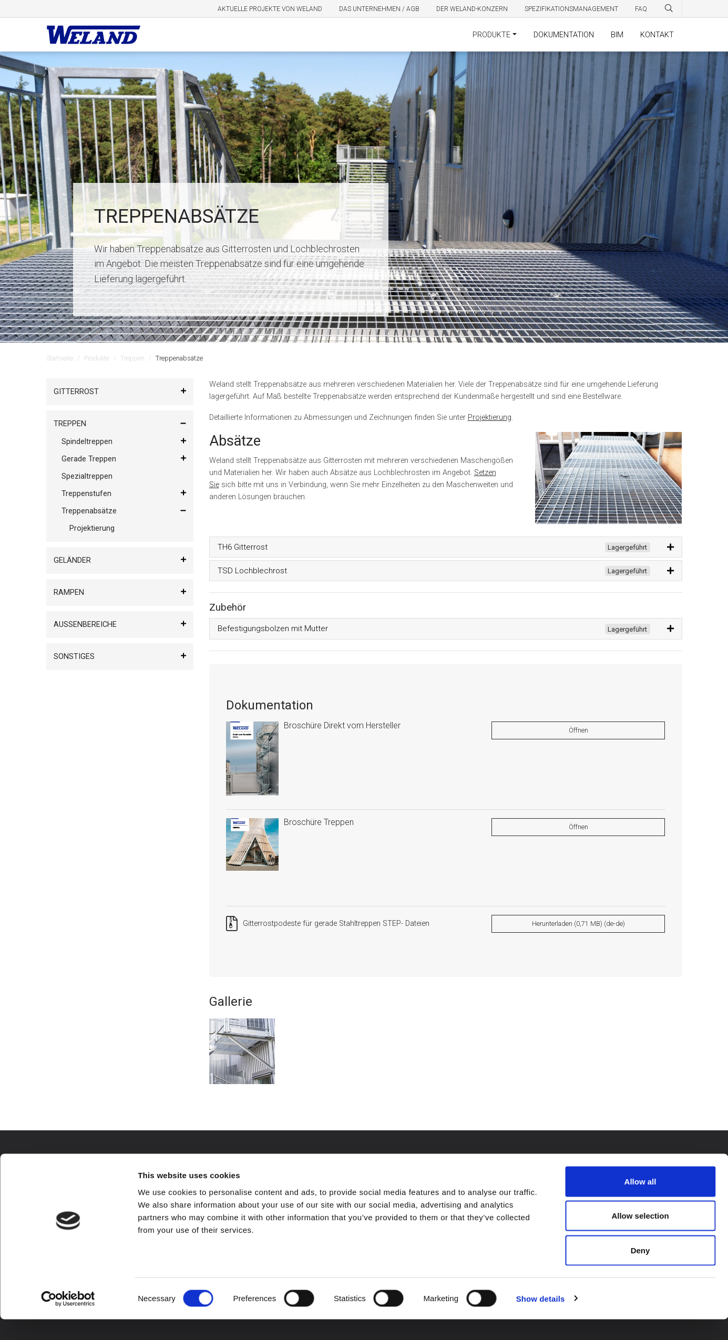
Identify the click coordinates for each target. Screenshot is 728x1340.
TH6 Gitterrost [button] (434, 547)
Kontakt (657, 34)
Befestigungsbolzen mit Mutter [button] (434, 629)
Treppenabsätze (89, 511)
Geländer (72, 560)
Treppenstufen (86, 493)
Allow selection (640, 1236)
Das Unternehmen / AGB (379, 9)
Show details (540, 1319)
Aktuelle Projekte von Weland (270, 9)
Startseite (59, 358)
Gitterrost (76, 391)
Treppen (132, 358)
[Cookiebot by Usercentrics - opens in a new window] (68, 1319)
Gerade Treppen (88, 459)
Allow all (640, 1202)
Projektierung (92, 528)
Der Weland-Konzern (472, 9)
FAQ (641, 9)
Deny (640, 1270)
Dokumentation (564, 34)
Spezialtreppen (86, 476)
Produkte (491, 34)
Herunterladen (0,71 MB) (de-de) (578, 923)
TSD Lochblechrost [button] (434, 571)
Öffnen (578, 730)
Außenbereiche (85, 624)
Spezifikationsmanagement (571, 9)
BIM (617, 34)
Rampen (69, 592)
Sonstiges (74, 656)
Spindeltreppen (86, 441)
